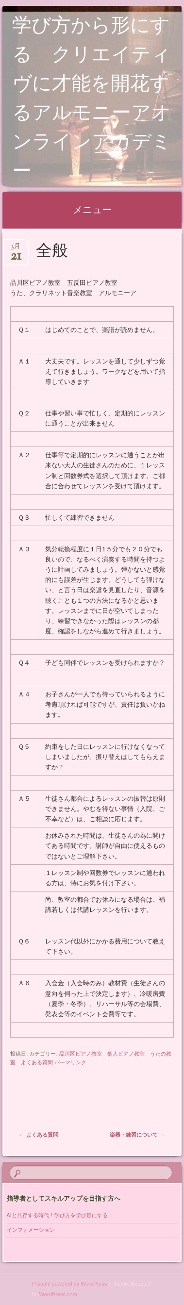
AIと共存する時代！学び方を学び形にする (60, 1215)
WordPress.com (58, 1294)
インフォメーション (31, 1230)
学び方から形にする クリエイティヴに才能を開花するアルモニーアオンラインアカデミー (91, 99)
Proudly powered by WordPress (69, 1284)
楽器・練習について (137, 1135)
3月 (15, 249)
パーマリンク (70, 1062)
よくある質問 (38, 1135)
